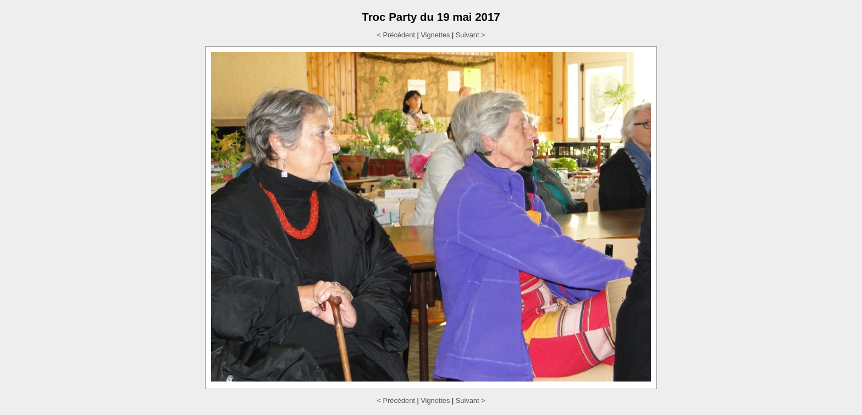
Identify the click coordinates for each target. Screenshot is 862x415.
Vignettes (435, 35)
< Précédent (396, 35)
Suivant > (470, 35)
